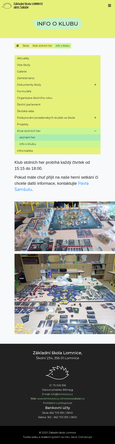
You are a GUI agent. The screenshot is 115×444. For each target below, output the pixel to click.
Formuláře (24, 91)
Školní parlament (29, 104)
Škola (26, 45)
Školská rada (25, 111)
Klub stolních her (42, 45)
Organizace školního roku (34, 98)
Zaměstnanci (25, 78)
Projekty (22, 124)
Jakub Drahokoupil (81, 437)
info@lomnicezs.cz (62, 394)
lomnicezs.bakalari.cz (72, 398)
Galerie (22, 71)
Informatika (25, 150)
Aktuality (23, 58)
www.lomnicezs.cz (48, 398)
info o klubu (62, 45)
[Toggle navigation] (109, 5)
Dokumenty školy (29, 84)
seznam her (27, 137)
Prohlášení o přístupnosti (57, 403)
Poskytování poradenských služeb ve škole (46, 117)
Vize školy (23, 65)
